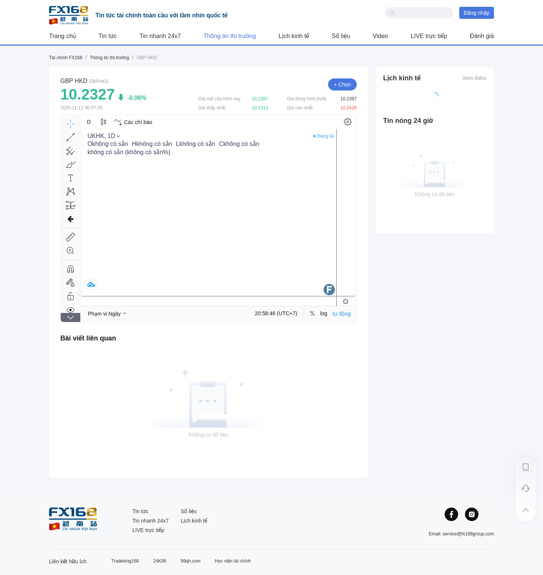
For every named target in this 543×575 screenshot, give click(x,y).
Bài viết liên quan (88, 338)
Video (380, 36)
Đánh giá (482, 36)
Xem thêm (474, 78)
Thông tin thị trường (230, 36)
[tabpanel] (208, 404)
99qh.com (191, 561)
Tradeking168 (125, 561)
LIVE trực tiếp (429, 36)
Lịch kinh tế (294, 36)
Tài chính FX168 (65, 57)
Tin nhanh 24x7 (160, 36)
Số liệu (341, 36)
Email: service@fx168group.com (461, 534)
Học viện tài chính (233, 561)
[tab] (88, 338)
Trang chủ (62, 36)
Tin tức (107, 36)
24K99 (159, 561)
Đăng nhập (476, 13)
